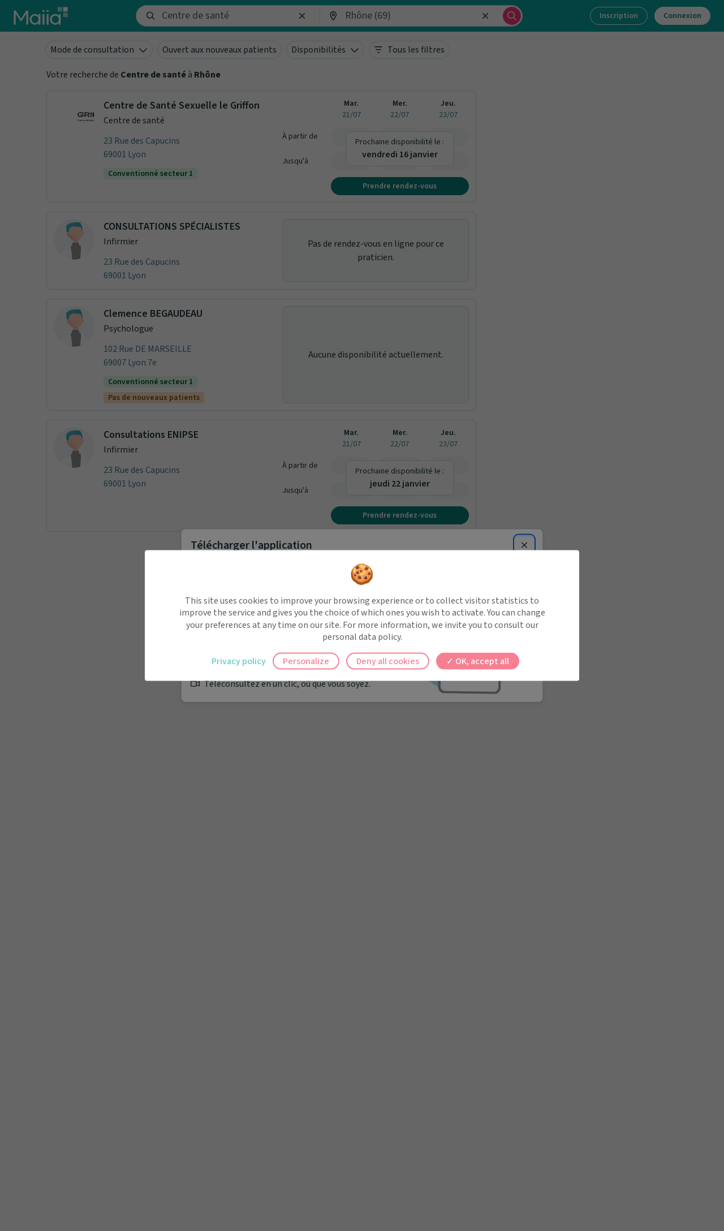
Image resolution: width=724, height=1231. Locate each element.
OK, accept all (477, 661)
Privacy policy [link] (239, 661)
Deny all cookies (387, 661)
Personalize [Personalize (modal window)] (306, 661)
